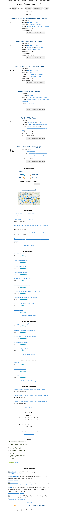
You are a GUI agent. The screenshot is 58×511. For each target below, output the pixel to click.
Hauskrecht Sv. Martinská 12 (29, 91)
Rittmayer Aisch (18, 375)
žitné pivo (31, 72)
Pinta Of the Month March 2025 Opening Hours (25, 297)
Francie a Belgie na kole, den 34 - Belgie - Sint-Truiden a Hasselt (29, 389)
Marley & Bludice (12, 510)
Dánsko (42, 47)
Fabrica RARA (30, 126)
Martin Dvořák (14, 483)
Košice (38, 74)
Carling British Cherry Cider (13, 499)
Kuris (11, 487)
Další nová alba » (29, 407)
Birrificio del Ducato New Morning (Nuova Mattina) (29, 18)
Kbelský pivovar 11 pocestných (21, 324)
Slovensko (42, 74)
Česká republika (25, 101)
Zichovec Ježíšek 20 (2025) (20, 266)
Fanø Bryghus (30, 49)
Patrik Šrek (13, 472)
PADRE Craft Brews (31, 74)
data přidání (28, 8)
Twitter (21, 174)
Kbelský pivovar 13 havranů (21, 342)
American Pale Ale (31, 122)
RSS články (19, 177)
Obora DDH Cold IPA (19, 254)
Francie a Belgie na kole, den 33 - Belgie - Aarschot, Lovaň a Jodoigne (31, 395)
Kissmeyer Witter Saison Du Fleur (29, 41)
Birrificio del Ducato (31, 26)
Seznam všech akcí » (29, 434)
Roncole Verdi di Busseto (42, 26)
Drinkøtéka (16, 362)
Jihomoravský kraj (45, 99)
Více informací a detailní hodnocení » (36, 32)
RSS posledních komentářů (37, 505)
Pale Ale (38, 122)
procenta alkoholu (37, 8)
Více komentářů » (29, 502)
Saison (36, 22)
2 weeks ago (22, 473)
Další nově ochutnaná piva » (29, 315)
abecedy (14, 8)
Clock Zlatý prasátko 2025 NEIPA (22, 279)
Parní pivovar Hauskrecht (33, 99)
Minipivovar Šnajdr (31, 155)
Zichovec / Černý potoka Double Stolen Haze (25, 336)
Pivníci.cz (10, 0)
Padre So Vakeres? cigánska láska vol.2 (29, 66)
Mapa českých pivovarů (29, 190)
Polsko (39, 126)
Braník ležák (10, 480)
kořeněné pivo (32, 24)
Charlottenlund (37, 47)
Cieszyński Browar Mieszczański (35, 128)
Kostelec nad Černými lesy (41, 155)
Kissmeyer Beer (30, 47)
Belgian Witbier (31, 151)
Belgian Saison (30, 22)
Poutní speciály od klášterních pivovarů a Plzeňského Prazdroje (29, 232)
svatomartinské (30, 103)
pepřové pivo (32, 97)
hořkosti (46, 8)
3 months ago (22, 493)
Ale (41, 122)
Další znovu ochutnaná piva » (29, 354)
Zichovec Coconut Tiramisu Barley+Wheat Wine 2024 (27, 291)
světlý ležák (30, 95)
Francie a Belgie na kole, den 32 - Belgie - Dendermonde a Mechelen (30, 401)
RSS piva (34, 177)
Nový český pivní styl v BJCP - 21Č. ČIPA (24, 219)
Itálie (48, 26)
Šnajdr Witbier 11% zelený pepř (29, 147)
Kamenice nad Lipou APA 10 (21, 349)
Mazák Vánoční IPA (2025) (20, 260)
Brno (40, 99)
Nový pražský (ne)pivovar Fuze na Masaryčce (25, 213)
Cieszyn (35, 126)
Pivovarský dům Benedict (20, 369)
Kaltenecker (30, 76)
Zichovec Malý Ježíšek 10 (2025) (22, 285)
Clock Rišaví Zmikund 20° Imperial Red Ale (24, 330)
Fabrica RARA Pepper (29, 118)
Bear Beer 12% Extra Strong (13, 473)
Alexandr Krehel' (14, 476)
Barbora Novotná (14, 496)
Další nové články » (29, 245)
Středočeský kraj (25, 156)
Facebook (20, 171)
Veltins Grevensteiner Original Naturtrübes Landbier (18, 484)
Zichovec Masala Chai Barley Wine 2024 (24, 303)
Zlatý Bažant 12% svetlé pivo (13, 493)
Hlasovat (11, 462)
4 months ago (22, 499)
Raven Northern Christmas (20, 272)
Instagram (35, 174)
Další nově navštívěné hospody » (29, 381)
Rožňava (35, 76)
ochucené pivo (39, 24)
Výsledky (16, 462)
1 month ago (31, 484)
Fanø (35, 49)
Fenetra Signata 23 (18, 310)
